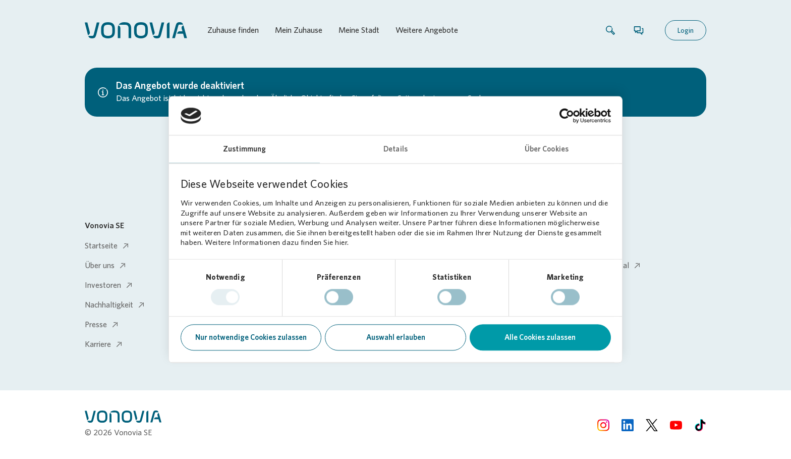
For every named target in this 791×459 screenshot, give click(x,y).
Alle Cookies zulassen (540, 337)
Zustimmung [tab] (244, 149)
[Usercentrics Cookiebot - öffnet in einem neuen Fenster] (567, 115)
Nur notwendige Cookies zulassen (251, 337)
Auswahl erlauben (395, 337)
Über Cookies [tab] (547, 149)
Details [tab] (395, 149)
